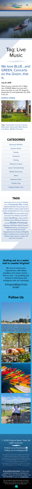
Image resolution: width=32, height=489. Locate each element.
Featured (16, 156)
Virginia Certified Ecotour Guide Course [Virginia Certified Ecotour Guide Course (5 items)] (16, 234)
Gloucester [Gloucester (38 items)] (9, 213)
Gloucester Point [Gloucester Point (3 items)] (9, 216)
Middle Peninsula (16, 129)
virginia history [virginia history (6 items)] (9, 236)
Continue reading (8, 98)
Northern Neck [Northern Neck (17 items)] (16, 225)
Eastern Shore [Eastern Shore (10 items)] (8, 209)
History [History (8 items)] (17, 216)
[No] (30, 483)
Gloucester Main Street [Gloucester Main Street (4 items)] (21, 213)
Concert (24, 125)
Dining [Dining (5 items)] (18, 207)
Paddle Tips (16, 183)
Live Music (5, 129)
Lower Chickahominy (16, 168)
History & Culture (16, 164)
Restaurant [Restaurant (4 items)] (24, 227)
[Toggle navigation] (5, 5)
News (16, 176)
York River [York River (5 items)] (19, 238)
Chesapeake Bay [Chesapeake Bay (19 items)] (15, 204)
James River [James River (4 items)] (24, 216)
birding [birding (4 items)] (19, 202)
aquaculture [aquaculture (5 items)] (8, 202)
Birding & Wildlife (16, 145)
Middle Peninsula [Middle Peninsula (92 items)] (18, 222)
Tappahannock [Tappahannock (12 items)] (9, 232)
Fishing (16, 160)
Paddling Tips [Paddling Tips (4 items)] (16, 227)
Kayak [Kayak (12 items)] (6, 218)
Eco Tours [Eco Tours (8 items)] (20, 211)
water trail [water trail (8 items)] (24, 236)
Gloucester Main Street (18, 127)
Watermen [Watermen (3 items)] (17, 236)
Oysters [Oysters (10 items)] (26, 225)
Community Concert (13, 125)
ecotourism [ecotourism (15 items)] (12, 211)
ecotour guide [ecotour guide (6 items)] (18, 209)
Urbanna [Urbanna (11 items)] (18, 232)
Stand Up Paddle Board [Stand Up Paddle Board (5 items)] (14, 230)
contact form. (24, 477)
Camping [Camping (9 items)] (25, 202)
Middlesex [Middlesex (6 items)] (6, 225)
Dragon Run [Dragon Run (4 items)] (25, 207)
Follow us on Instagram (16, 450)
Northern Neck (16, 179)
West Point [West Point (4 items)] (12, 238)
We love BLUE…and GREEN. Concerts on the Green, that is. (15, 72)
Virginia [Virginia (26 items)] (25, 232)
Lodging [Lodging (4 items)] (20, 218)
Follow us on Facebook (16, 448)
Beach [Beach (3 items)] (14, 202)
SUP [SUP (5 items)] (24, 230)
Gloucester (5, 127)
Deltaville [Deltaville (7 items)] (13, 207)
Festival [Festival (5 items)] (26, 211)
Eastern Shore (16, 148)
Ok (16, 486)
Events (16, 152)
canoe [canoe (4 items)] (6, 205)
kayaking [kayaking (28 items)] (13, 218)
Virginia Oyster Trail (16, 187)
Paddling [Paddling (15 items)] (7, 227)
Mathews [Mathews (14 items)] (18, 220)
